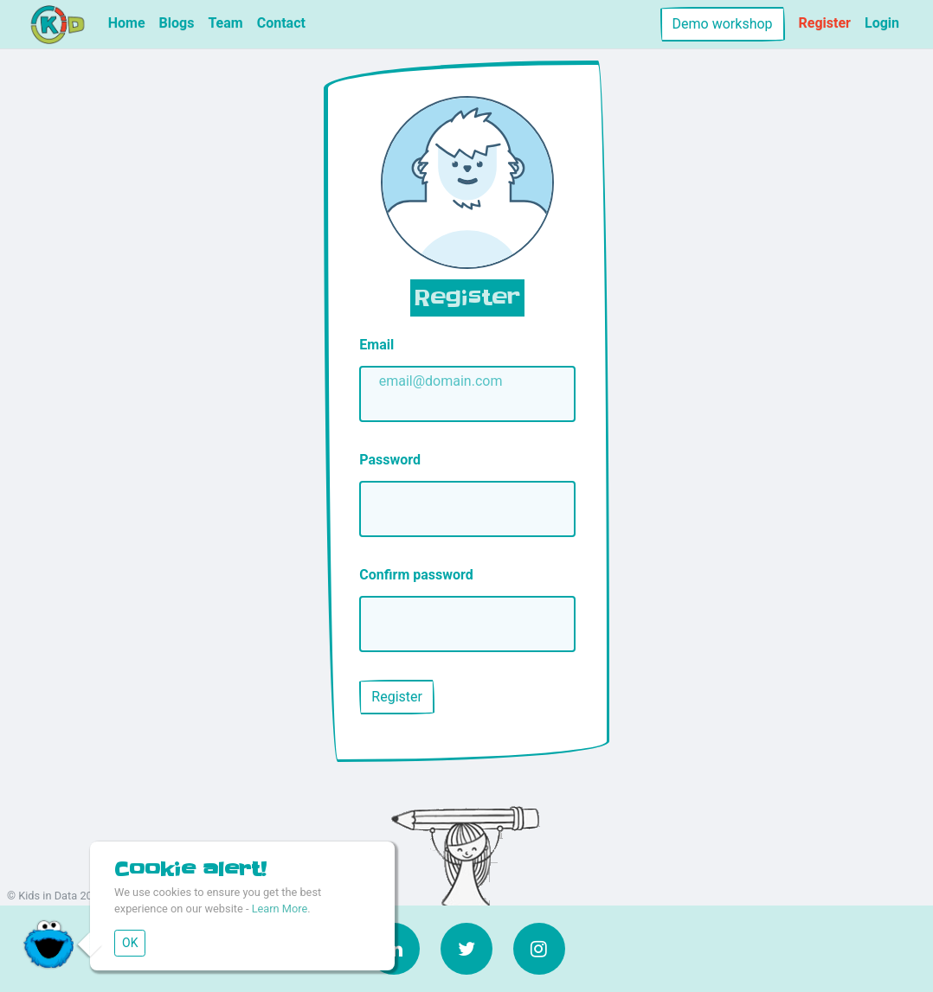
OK (130, 943)
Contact (281, 23)
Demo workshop (722, 24)
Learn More (280, 908)
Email (376, 344)
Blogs (177, 23)
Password (390, 459)
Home (126, 23)
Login (882, 23)
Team (225, 23)
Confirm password (416, 574)
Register (825, 23)
